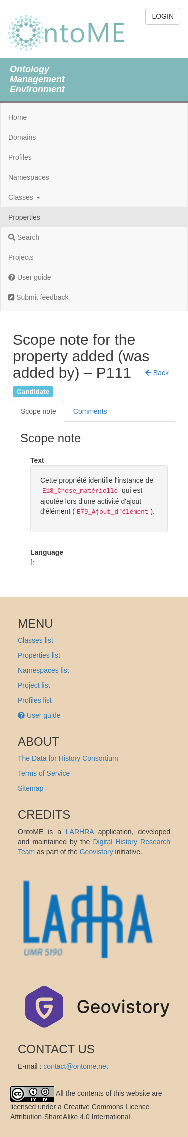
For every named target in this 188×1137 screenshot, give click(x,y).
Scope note (38, 411)
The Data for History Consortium (68, 758)
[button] (157, 372)
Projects (21, 257)
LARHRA (80, 832)
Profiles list (35, 700)
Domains (22, 137)
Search (23, 237)
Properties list (39, 655)
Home (17, 117)
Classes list (35, 640)
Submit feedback (38, 297)
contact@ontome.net (75, 1066)
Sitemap (30, 788)
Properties (24, 217)
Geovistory (96, 852)
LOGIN (163, 16)
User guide (29, 277)
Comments (90, 411)
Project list (34, 685)
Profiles (20, 157)
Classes (24, 197)
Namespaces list (43, 670)
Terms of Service (44, 773)
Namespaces (28, 177)
